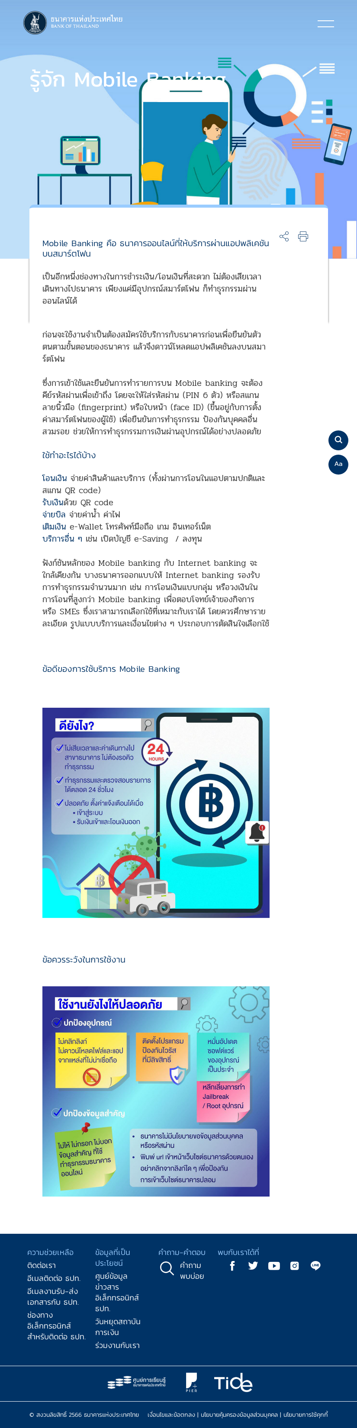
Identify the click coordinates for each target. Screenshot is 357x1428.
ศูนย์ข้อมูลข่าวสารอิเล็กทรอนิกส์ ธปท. (117, 1292)
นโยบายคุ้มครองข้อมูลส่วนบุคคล (239, 1414)
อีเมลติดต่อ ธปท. (53, 1278)
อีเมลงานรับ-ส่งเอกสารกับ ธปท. (53, 1296)
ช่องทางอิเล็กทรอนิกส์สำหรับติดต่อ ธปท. (56, 1325)
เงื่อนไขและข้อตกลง (171, 1414)
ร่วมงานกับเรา (117, 1345)
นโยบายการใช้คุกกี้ (305, 1414)
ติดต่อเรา (41, 1265)
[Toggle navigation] (325, 23)
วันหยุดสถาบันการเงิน (118, 1327)
